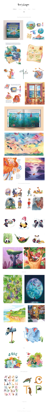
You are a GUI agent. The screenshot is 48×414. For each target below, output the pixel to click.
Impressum (29, 411)
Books (25, 9)
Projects (20, 9)
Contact (33, 9)
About (29, 9)
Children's (14, 9)
